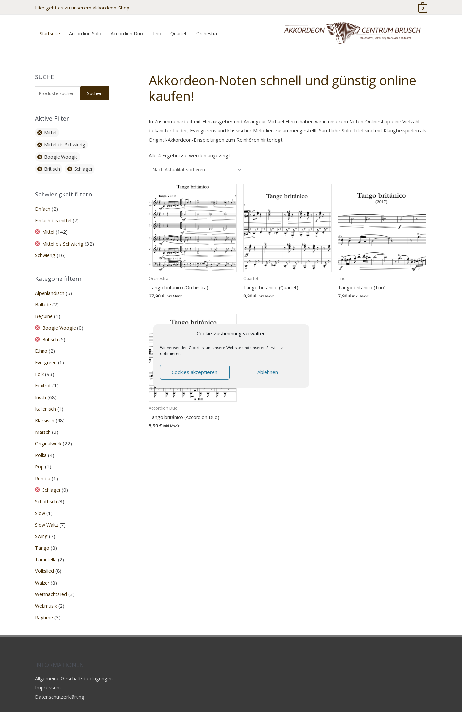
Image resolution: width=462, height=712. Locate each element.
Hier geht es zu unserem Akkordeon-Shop (82, 6)
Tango (42, 537)
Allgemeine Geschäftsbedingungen (74, 666)
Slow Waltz (47, 514)
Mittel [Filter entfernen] (51, 127)
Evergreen (47, 355)
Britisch (51, 332)
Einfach (43, 204)
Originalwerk (49, 434)
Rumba (43, 469)
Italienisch (46, 400)
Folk (39, 366)
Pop (39, 457)
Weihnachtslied (52, 582)
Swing (41, 525)
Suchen (95, 87)
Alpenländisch (50, 287)
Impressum (48, 675)
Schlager (52, 480)
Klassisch (45, 412)
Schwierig (45, 249)
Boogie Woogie (60, 321)
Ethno (41, 343)
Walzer (43, 571)
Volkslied (45, 559)
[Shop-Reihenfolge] (199, 164)
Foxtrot (43, 378)
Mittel (49, 226)
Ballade (43, 298)
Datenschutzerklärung (59, 684)
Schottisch (46, 491)
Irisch (41, 389)
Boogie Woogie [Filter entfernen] (62, 152)
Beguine (44, 309)
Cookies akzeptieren (194, 372)
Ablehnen (267, 372)
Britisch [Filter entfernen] (53, 164)
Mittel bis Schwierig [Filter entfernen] (66, 139)
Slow (40, 503)
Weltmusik (46, 593)
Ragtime (44, 605)
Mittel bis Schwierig (64, 238)
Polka (41, 446)
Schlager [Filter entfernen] (85, 164)
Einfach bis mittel (54, 215)
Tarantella (46, 548)
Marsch (43, 423)
